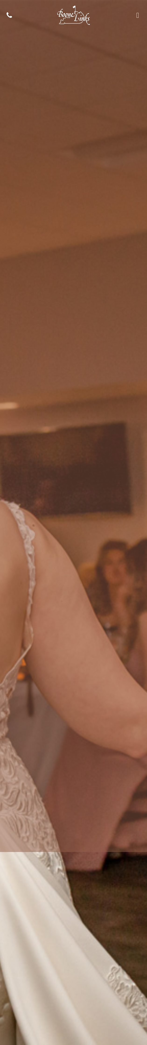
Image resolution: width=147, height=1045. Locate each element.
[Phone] (9, 15)
